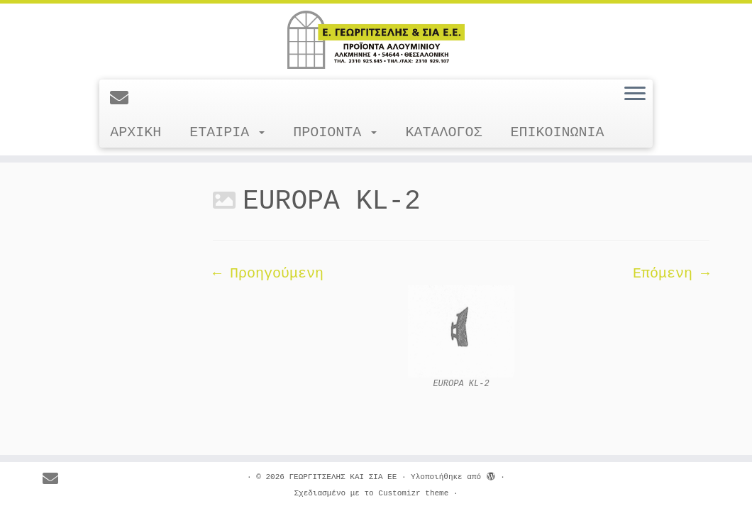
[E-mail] (124, 99)
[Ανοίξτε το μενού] (635, 94)
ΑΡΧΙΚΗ (135, 132)
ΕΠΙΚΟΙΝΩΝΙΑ (557, 132)
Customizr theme (413, 493)
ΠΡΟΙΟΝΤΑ (335, 132)
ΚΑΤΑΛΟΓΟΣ (443, 132)
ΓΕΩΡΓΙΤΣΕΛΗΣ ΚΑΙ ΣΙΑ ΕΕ (343, 477)
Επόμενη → (671, 273)
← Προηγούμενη (268, 273)
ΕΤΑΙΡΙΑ (227, 132)
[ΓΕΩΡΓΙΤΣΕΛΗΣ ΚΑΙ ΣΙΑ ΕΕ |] (376, 40)
